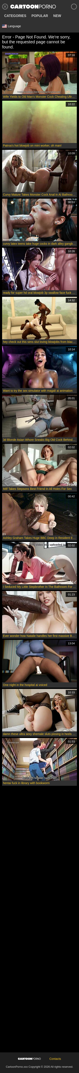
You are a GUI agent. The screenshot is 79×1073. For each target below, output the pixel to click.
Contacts (55, 1058)
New (57, 16)
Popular (40, 16)
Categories (15, 16)
